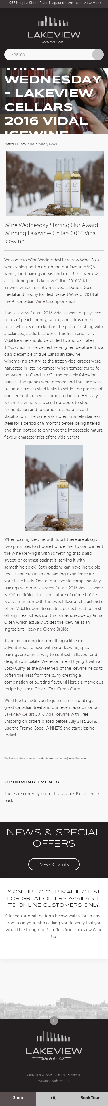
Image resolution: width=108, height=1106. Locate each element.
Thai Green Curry (64, 689)
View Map (92, 2)
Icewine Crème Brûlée (48, 629)
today (9, 735)
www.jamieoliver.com (73, 758)
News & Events (54, 864)
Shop (18, 1097)
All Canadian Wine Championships (43, 301)
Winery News (47, 144)
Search (98, 54)
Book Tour (90, 1097)
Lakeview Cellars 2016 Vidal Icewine (45, 312)
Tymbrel (64, 1080)
